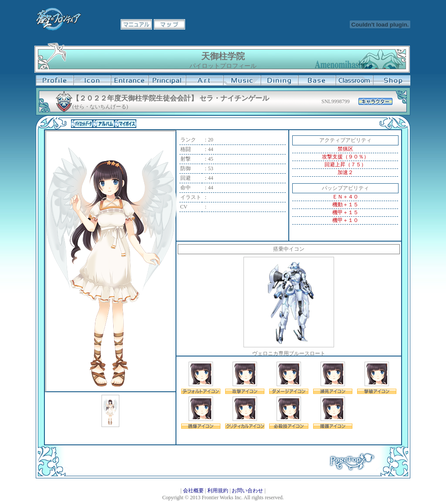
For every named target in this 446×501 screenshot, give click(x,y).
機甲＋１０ (345, 220)
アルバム (104, 123)
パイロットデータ (82, 123)
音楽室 (241, 80)
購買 (391, 80)
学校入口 (129, 80)
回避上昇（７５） (345, 164)
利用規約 (217, 491)
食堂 (279, 80)
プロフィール (54, 80)
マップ (169, 24)
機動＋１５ (345, 205)
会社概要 (193, 491)
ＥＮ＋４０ (345, 197)
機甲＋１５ (345, 212)
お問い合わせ (247, 491)
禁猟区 (345, 149)
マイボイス (125, 123)
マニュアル (136, 24)
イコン (92, 80)
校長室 (167, 80)
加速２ (345, 172)
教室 (354, 80)
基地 (316, 80)
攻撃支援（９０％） (345, 157)
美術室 (204, 80)
